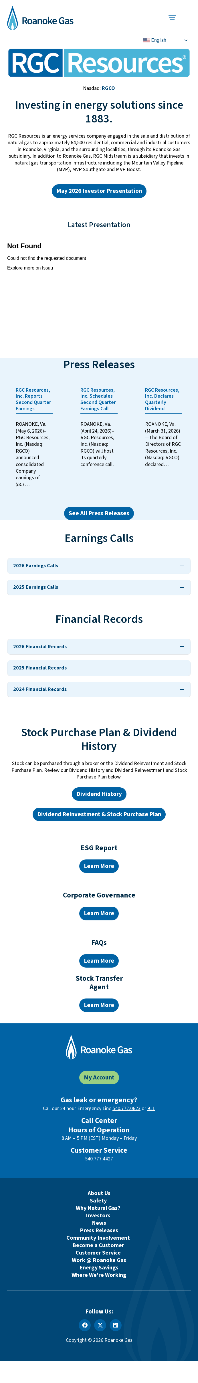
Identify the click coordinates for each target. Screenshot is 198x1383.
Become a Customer (98, 1245)
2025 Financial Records (40, 667)
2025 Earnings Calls (35, 587)
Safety (98, 1200)
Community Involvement (98, 1238)
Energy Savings (99, 1267)
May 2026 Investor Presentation (99, 191)
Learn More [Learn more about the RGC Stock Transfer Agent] (99, 1005)
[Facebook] (85, 1325)
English (154, 40)
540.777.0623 (126, 1108)
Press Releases (99, 1230)
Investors (98, 1215)
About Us (99, 1193)
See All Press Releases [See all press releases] (99, 513)
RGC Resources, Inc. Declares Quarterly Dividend (162, 399)
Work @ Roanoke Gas (99, 1260)
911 (151, 1108)
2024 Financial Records (40, 689)
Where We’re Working (99, 1275)
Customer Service (98, 1253)
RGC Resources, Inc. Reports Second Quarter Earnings (33, 399)
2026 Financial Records (40, 646)
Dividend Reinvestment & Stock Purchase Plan (99, 814)
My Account (99, 1077)
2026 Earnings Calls (35, 565)
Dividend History (99, 794)
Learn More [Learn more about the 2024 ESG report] (99, 866)
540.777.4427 (99, 1158)
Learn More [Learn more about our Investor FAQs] (99, 961)
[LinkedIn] (116, 1325)
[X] (100, 1325)
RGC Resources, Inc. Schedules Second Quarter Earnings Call (98, 399)
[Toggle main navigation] (172, 17)
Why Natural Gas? (98, 1208)
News (99, 1223)
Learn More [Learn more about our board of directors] (99, 913)
